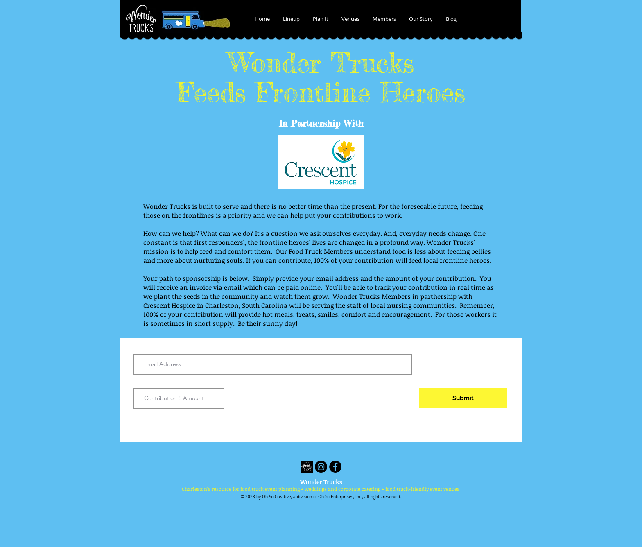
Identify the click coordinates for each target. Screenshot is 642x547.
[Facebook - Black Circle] (335, 467)
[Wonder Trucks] (307, 467)
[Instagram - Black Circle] (321, 467)
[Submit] (463, 398)
